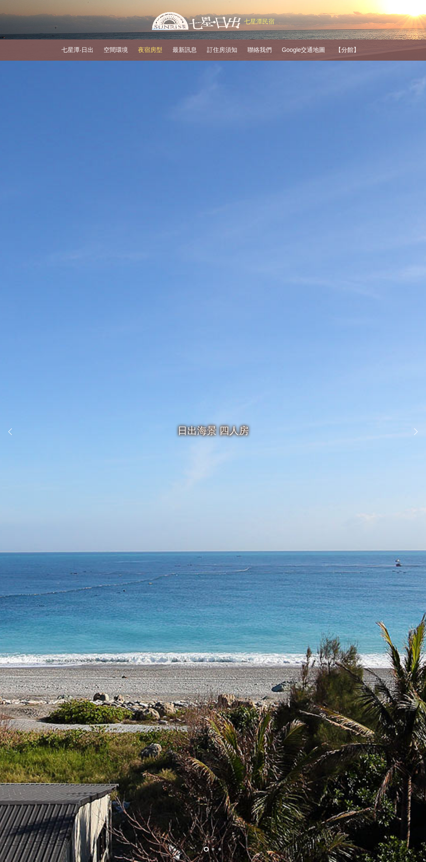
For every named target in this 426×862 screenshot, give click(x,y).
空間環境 (116, 50)
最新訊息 (184, 50)
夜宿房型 (150, 50)
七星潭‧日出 (77, 50)
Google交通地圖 (303, 50)
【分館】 (347, 50)
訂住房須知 (222, 50)
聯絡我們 (259, 50)
